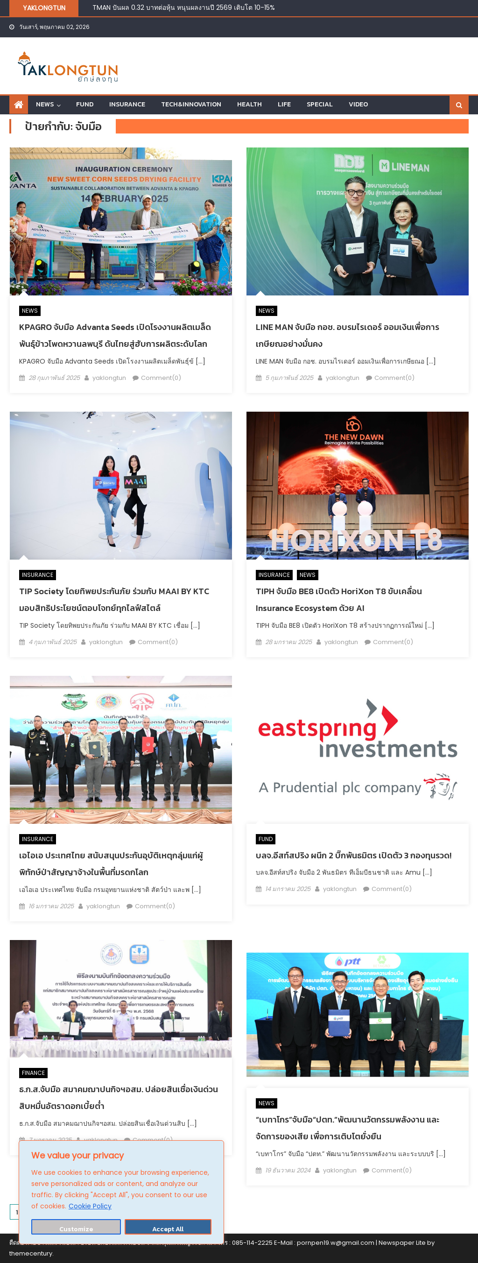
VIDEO (358, 104)
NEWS (45, 104)
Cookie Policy (90, 1206)
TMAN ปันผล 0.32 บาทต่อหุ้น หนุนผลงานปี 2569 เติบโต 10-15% (183, 7)
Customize (76, 1229)
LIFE (284, 104)
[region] (121, 1192)
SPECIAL (320, 104)
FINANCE (33, 1073)
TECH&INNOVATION (191, 104)
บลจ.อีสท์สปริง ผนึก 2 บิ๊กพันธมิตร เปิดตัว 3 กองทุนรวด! (353, 855)
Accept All (167, 1229)
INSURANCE (127, 104)
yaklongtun (109, 377)
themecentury (30, 1253)
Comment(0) (161, 377)
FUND (84, 104)
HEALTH (249, 104)
